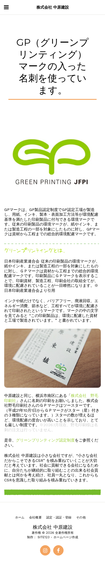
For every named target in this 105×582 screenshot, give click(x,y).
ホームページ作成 (65, 537)
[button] (6, 7)
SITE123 (44, 537)
